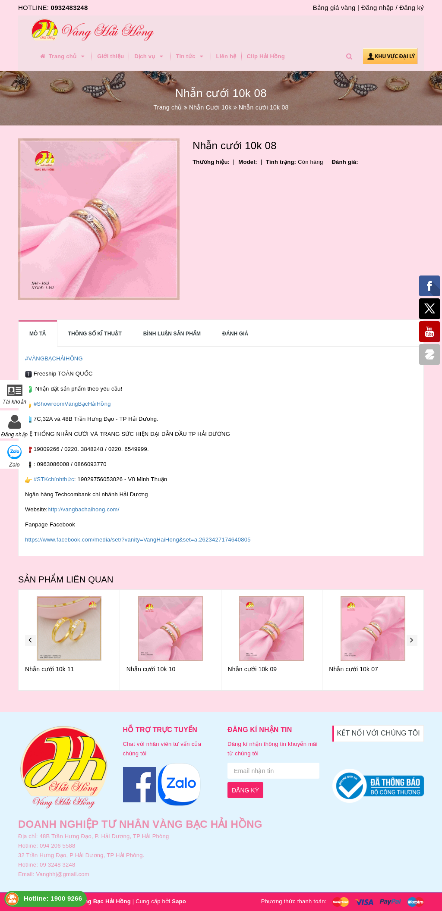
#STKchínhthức (54, 479)
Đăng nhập (377, 7)
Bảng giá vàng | (336, 7)
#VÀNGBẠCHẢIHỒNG (54, 358)
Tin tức (190, 56)
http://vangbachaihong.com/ (83, 509)
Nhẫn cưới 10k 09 (252, 669)
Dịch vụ (149, 56)
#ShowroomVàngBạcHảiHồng (72, 404)
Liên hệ (226, 56)
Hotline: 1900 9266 (53, 898)
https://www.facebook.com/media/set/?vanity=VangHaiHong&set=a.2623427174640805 (138, 539)
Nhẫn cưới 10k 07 (353, 669)
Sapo (179, 901)
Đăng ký (411, 7)
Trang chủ (62, 56)
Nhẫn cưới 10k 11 (49, 669)
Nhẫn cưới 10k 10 (151, 669)
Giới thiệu (110, 56)
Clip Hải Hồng (266, 56)
